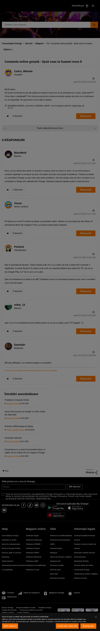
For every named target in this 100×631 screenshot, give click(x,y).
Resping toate (88, 626)
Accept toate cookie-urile (67, 626)
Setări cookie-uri (10, 626)
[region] (50, 622)
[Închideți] (96, 617)
